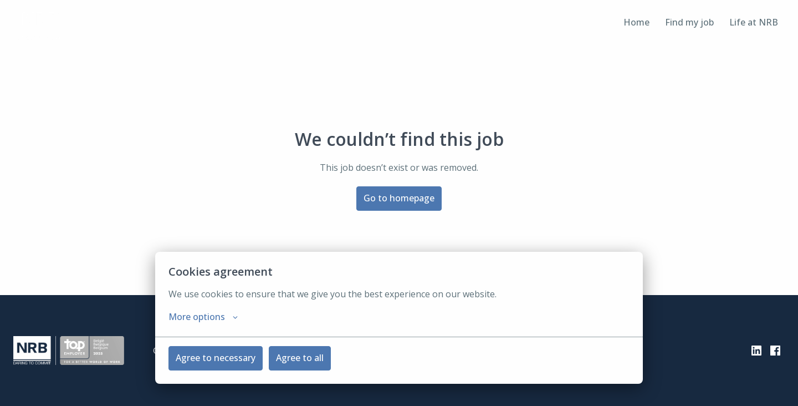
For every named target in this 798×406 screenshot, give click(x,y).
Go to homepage (399, 198)
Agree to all (300, 358)
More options (203, 316)
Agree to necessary (215, 358)
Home (636, 22)
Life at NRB (753, 22)
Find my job (689, 22)
